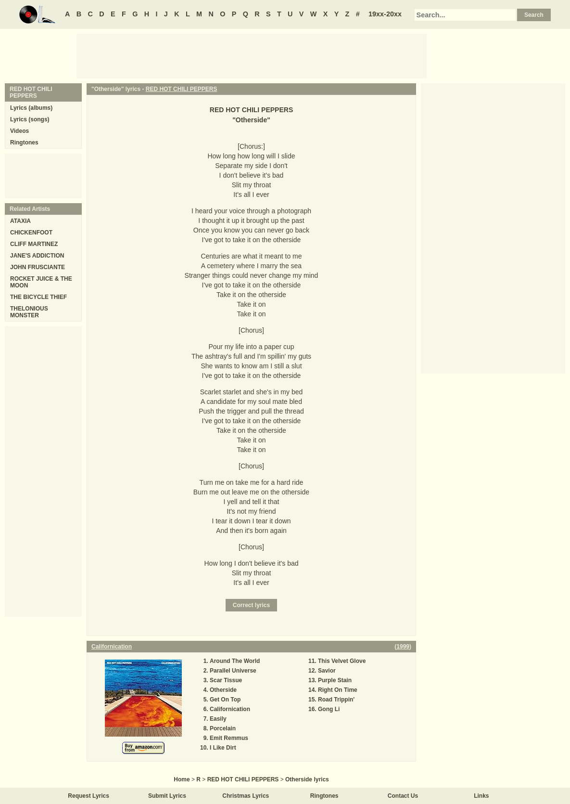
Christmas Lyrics (245, 795)
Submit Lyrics (167, 795)
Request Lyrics (88, 795)
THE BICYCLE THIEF (38, 297)
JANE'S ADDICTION (37, 255)
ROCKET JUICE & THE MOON (41, 282)
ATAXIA (20, 221)
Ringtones (24, 142)
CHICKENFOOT (31, 232)
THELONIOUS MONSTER (29, 312)
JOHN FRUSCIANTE (37, 267)
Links (481, 795)
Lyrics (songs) (30, 119)
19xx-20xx (385, 14)
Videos (19, 131)
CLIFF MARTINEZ (34, 244)
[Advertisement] (251, 55)
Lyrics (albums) (31, 107)
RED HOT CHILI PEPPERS (181, 89)
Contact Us (403, 795)
